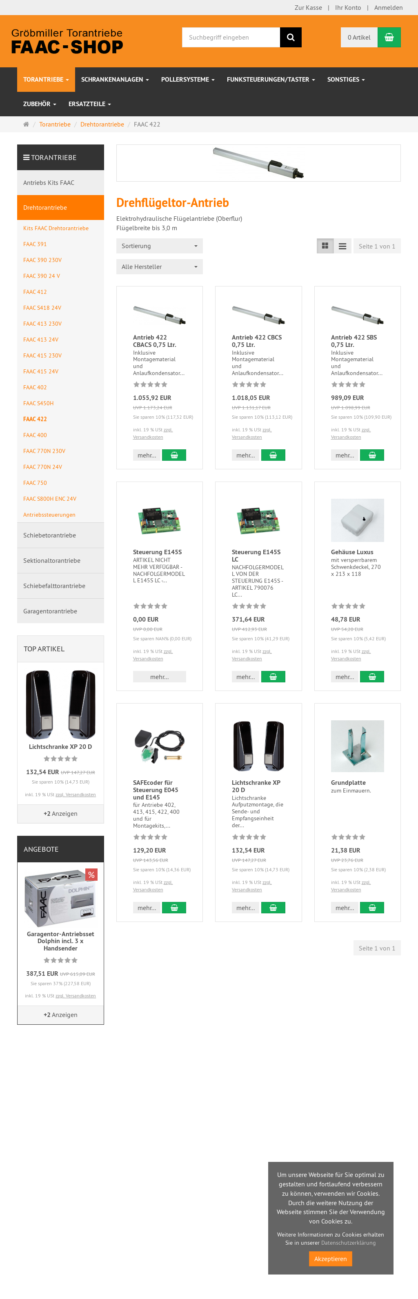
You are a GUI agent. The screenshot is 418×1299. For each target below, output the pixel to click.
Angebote (41, 849)
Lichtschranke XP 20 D (256, 786)
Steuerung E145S (157, 552)
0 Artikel (359, 37)
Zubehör (39, 104)
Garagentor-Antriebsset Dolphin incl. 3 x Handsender (60, 941)
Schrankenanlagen (115, 79)
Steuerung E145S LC (256, 556)
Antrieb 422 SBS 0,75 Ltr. (354, 341)
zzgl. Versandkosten (76, 794)
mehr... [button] (147, 455)
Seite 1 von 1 (377, 246)
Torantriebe (46, 79)
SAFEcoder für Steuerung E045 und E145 (155, 789)
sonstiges (346, 79)
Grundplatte (348, 782)
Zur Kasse (308, 7)
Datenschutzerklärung (348, 1242)
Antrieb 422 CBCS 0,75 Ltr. (257, 341)
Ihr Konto (348, 7)
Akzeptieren (330, 1259)
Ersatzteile (90, 104)
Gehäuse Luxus (352, 552)
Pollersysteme (188, 79)
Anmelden (388, 7)
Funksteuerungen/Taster (271, 79)
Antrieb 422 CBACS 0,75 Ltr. (154, 341)
